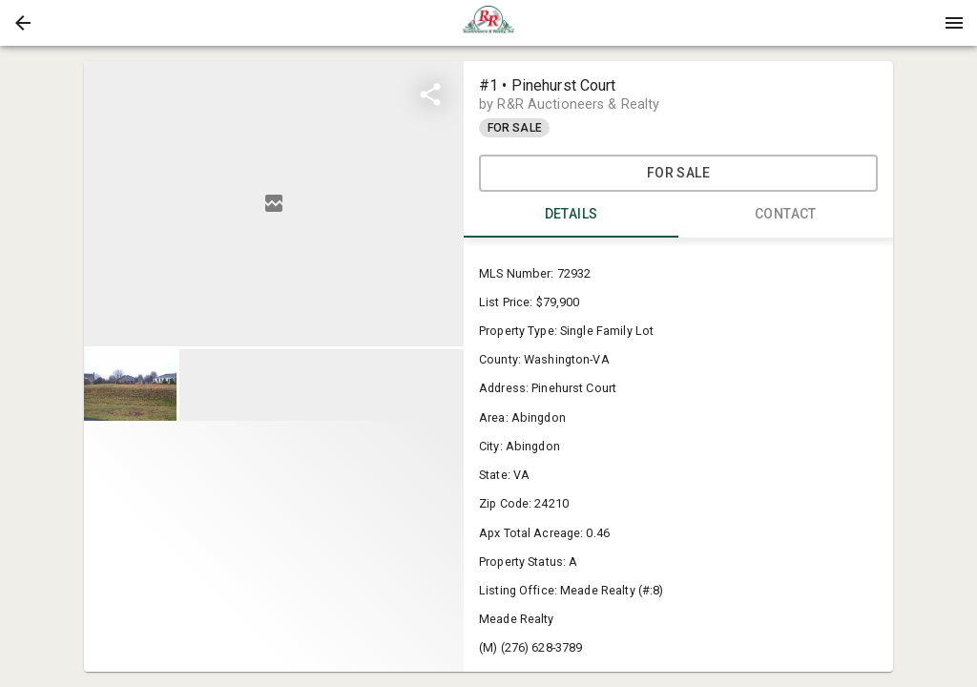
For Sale (678, 173)
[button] (23, 23)
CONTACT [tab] (785, 215)
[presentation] (488, 23)
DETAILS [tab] (571, 215)
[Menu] (954, 23)
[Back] (23, 23)
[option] (274, 203)
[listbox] (274, 203)
